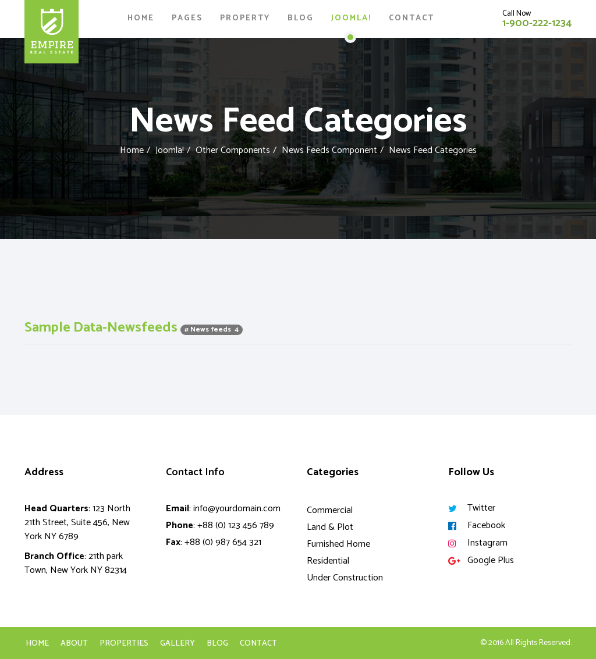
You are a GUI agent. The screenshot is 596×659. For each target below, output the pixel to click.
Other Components (233, 150)
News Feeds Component (329, 150)
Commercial (330, 510)
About (74, 644)
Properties (124, 644)
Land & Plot (330, 527)
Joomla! (351, 18)
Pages (187, 18)
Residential (328, 561)
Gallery (177, 644)
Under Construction (345, 578)
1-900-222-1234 (537, 23)
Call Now (516, 13)
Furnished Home (338, 544)
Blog (301, 18)
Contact (411, 18)
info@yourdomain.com (237, 508)
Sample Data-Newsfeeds (102, 327)
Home (140, 18)
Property (245, 18)
